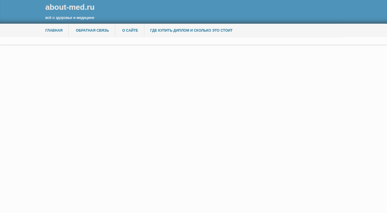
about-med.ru (70, 7)
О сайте (130, 30)
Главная (54, 30)
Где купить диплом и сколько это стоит (191, 30)
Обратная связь (92, 30)
